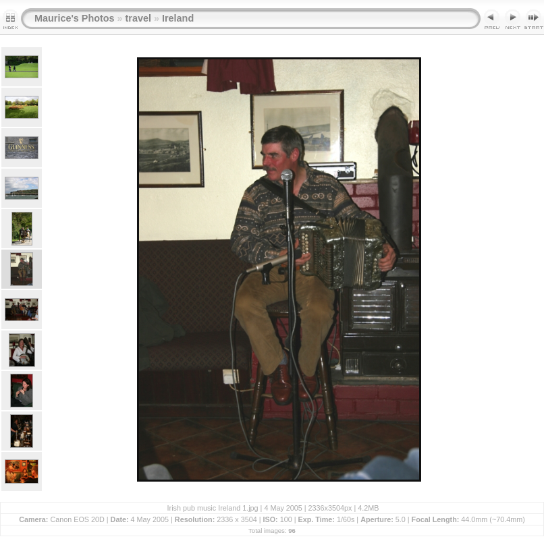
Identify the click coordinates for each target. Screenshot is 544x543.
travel (138, 18)
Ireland (178, 18)
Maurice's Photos (74, 18)
